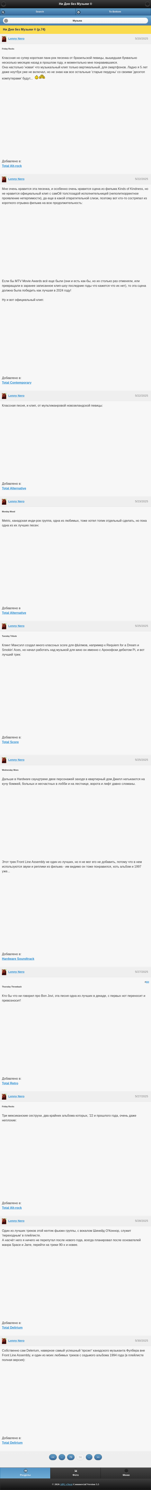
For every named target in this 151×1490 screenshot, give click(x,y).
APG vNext (66, 1484)
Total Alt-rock (12, 166)
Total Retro (10, 1083)
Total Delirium (12, 1327)
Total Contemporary (16, 382)
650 (147, 982)
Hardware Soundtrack (18, 958)
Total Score (10, 742)
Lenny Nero (16, 38)
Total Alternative (14, 488)
